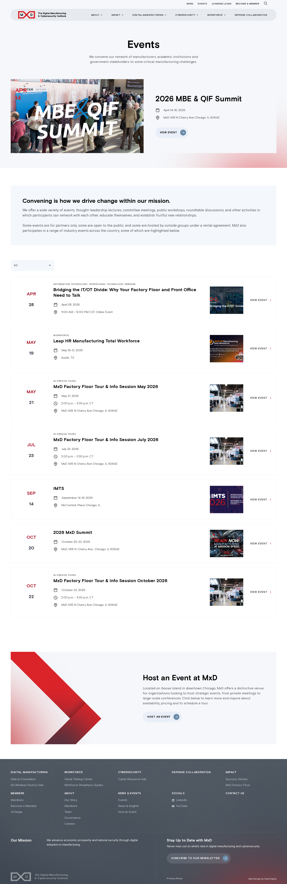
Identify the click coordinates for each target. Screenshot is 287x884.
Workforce (73, 769)
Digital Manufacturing (29, 769)
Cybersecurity (129, 769)
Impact (231, 769)
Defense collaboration (191, 769)
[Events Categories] (32, 265)
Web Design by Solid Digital (262, 876)
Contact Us (235, 790)
